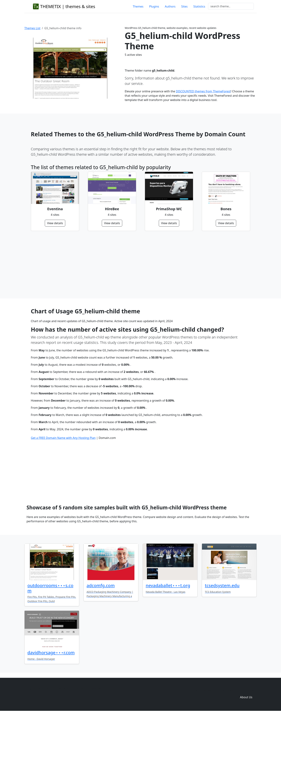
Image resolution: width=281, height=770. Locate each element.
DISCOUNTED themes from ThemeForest (203, 91)
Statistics (199, 6)
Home (193, 745)
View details (55, 223)
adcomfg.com (101, 640)
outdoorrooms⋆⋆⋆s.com (50, 642)
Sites (184, 6)
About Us (246, 752)
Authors (170, 6)
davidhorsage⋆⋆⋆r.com (51, 707)
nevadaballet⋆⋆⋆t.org (168, 640)
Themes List (32, 28)
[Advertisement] (138, 265)
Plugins (154, 6)
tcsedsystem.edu (222, 640)
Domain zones (245, 745)
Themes (138, 6)
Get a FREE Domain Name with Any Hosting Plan (63, 493)
